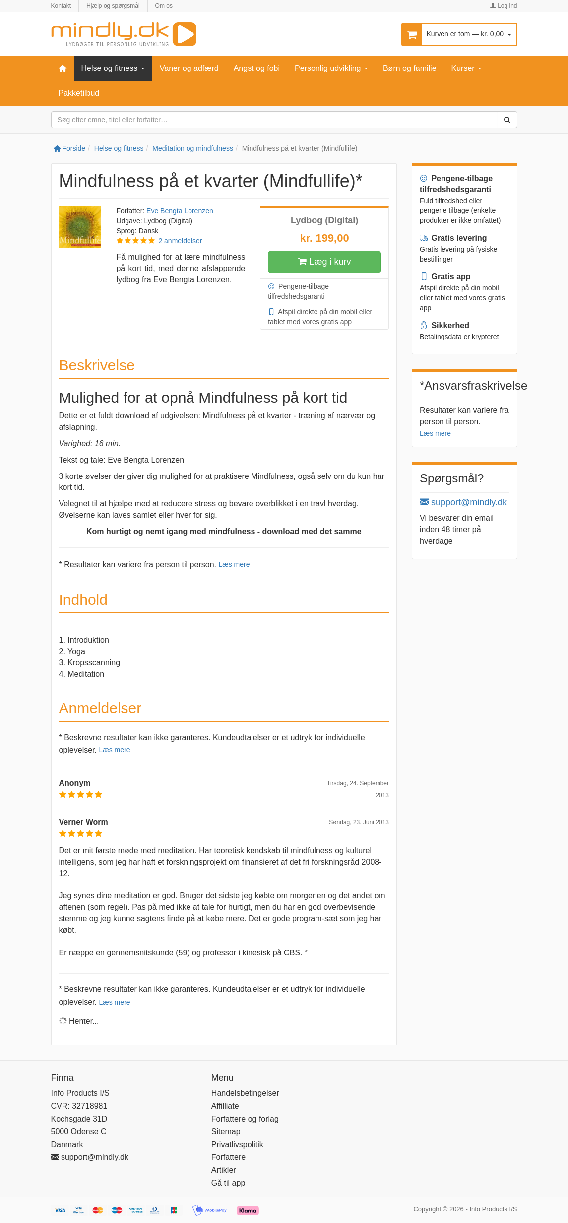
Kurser (466, 68)
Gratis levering (453, 238)
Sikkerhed (444, 325)
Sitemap (226, 1131)
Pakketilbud (79, 93)
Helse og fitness (113, 68)
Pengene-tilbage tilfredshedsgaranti (298, 290)
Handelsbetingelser (245, 1093)
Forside (70, 148)
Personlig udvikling (331, 68)
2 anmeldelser (180, 241)
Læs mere (234, 564)
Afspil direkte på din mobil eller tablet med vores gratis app (320, 316)
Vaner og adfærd (189, 68)
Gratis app (445, 276)
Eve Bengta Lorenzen (179, 211)
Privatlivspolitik (237, 1144)
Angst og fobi (257, 68)
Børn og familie (410, 68)
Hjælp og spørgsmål (112, 5)
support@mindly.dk (463, 502)
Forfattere (228, 1157)
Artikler (223, 1170)
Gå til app (228, 1183)
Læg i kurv (324, 262)
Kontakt (61, 5)
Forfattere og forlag (245, 1119)
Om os (164, 5)
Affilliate (225, 1106)
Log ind (503, 6)
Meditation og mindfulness (192, 148)
